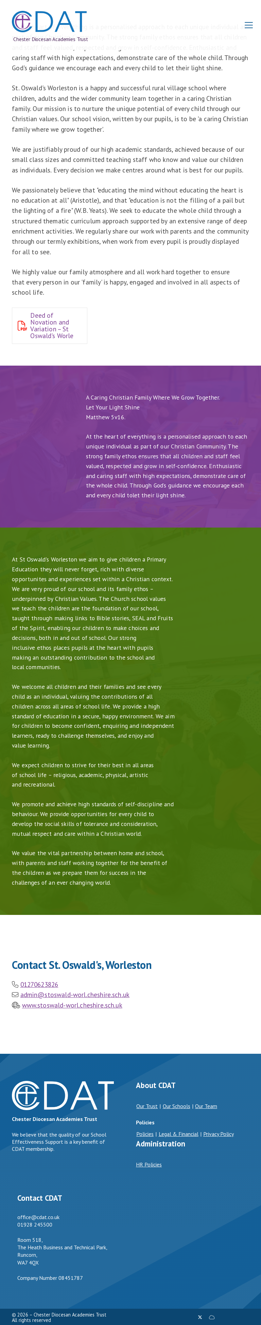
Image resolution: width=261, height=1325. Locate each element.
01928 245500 (34, 1224)
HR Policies (149, 1164)
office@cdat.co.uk (38, 1217)
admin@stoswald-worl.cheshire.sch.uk (75, 994)
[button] (249, 25)
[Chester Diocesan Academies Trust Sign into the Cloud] (211, 1317)
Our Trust (147, 1106)
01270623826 (39, 984)
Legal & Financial (178, 1133)
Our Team (206, 1106)
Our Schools (176, 1106)
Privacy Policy (218, 1133)
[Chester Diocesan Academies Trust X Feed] (200, 1317)
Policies (145, 1133)
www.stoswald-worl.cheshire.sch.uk (72, 1005)
